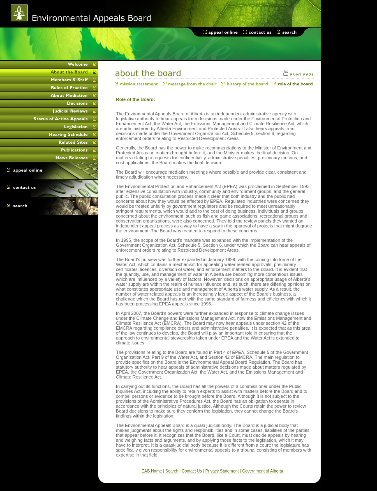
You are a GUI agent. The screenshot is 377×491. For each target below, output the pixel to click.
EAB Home (151, 471)
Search (171, 471)
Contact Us (192, 471)
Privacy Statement (221, 471)
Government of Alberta (262, 471)
